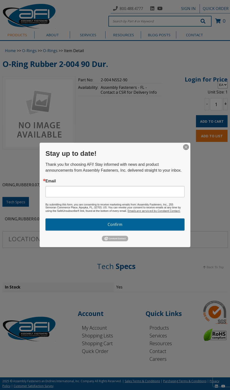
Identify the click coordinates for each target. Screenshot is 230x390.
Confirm (115, 224)
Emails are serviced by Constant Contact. (154, 211)
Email (50, 181)
